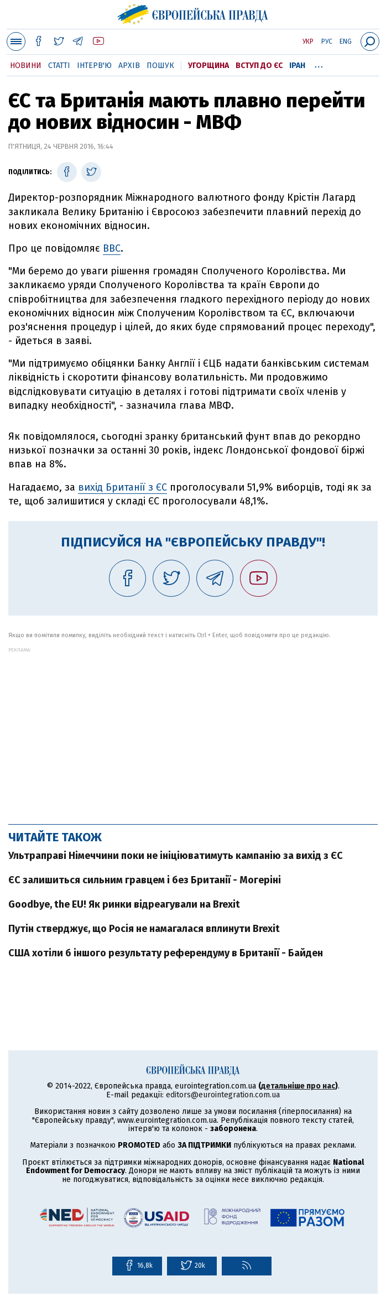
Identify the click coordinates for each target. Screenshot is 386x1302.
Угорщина (208, 65)
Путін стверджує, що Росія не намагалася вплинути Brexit (144, 929)
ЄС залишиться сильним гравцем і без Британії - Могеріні (144, 880)
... (319, 64)
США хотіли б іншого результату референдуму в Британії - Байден (165, 953)
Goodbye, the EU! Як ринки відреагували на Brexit (124, 904)
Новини (25, 65)
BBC (112, 248)
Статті (59, 65)
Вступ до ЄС (259, 65)
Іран (297, 65)
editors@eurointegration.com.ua (223, 1095)
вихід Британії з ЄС (122, 487)
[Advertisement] (193, 730)
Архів (129, 65)
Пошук (160, 65)
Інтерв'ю (94, 65)
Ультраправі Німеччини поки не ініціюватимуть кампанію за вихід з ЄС (175, 856)
